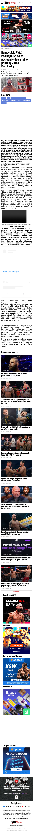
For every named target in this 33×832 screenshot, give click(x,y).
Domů (2, 48)
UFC (12, 48)
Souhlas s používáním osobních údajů (13, 830)
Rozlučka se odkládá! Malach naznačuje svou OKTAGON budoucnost (15, 534)
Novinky (6, 48)
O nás (6, 818)
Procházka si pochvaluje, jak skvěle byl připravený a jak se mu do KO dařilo (15, 586)
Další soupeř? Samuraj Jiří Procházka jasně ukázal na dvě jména (14, 375)
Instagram (17, 806)
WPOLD (16, 69)
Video (9, 48)
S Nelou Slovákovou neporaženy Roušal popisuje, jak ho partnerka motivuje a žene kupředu (16, 402)
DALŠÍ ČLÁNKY (16, 592)
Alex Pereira (13, 100)
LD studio (25, 830)
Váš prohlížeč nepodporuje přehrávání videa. (14, 217)
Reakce (19, 100)
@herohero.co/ (20, 793)
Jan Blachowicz (5, 100)
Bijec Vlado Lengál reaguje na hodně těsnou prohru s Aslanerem (14, 480)
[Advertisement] (16, 122)
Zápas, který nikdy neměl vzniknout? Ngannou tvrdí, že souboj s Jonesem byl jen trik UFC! (15, 507)
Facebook (7, 806)
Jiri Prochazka (19, 98)
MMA (9, 98)
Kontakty (26, 816)
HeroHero (12, 818)
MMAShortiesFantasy (22, 818)
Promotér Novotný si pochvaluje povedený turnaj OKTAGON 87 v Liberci (16, 455)
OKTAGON (9, 396)
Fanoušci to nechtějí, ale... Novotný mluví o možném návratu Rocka (16, 429)
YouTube (26, 806)
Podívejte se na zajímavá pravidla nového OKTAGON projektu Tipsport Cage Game (16, 560)
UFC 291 (4, 103)
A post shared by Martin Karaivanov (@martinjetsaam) (17, 294)
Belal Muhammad (26, 100)
